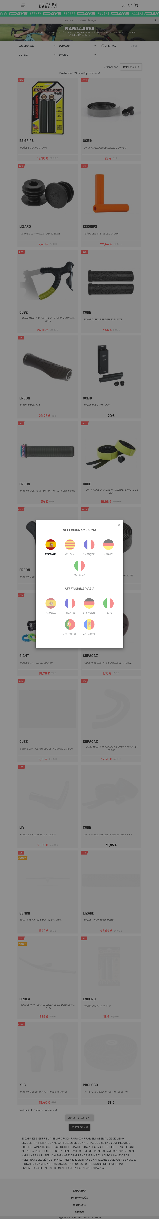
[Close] (119, 525)
